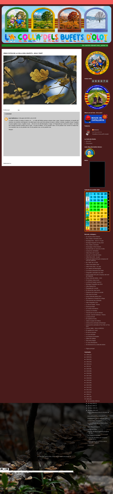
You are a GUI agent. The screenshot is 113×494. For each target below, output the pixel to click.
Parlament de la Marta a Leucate (94, 292)
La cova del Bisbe (90, 334)
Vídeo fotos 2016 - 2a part (93, 257)
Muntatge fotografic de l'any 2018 (95, 242)
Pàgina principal (90, 348)
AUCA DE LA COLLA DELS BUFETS (97, 416)
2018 (87, 373)
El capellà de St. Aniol (92, 330)
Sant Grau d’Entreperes (93, 427)
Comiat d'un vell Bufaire (92, 251)
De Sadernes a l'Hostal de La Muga (95, 298)
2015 (87, 380)
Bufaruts (96, 130)
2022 (87, 364)
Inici (41, 160)
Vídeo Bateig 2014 (91, 286)
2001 (87, 396)
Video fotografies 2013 (92, 302)
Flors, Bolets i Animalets (92, 244)
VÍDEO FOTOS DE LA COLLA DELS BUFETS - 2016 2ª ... (97, 442)
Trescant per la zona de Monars (94, 312)
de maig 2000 (91, 403)
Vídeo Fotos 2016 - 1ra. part (93, 266)
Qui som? (88, 141)
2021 (87, 366)
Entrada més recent (10, 160)
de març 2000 (91, 405)
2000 (87, 399)
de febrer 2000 (92, 408)
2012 (87, 387)
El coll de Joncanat (91, 332)
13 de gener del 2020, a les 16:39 (27, 118)
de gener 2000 (92, 410)
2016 (87, 378)
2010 (87, 392)
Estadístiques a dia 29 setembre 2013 (97, 418)
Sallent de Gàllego (91, 338)
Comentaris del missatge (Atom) (20, 163)
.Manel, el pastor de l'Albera (93, 320)
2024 (87, 359)
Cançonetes (89, 143)
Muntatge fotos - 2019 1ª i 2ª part (94, 240)
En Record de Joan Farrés (93, 290)
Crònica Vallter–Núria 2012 (94, 420)
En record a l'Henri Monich (93, 236)
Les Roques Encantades (92, 336)
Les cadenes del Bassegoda (93, 268)
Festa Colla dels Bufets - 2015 (94, 278)
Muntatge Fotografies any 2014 (94, 284)
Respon (11, 129)
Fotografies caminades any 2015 (94, 272)
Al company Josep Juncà (92, 280)
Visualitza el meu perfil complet (100, 134)
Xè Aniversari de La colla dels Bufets (95, 344)
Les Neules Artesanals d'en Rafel (95, 270)
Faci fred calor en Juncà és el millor (95, 248)
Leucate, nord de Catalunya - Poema (96, 314)
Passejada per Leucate (92, 288)
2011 (87, 389)
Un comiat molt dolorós (92, 308)
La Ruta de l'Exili (90, 316)
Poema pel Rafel (90, 306)
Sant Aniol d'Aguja (91, 340)
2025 (87, 357)
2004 (87, 394)
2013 (87, 385)
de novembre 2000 (93, 401)
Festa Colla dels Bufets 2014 (93, 296)
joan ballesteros (13, 118)
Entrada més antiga (72, 160)
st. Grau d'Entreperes (91, 342)
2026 (87, 354)
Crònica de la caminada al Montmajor (96, 323)
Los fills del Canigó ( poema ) (93, 282)
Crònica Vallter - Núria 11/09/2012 (95, 328)
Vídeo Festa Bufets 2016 (92, 264)
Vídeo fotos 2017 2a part (92, 253)
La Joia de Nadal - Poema (93, 304)
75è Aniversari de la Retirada (93, 300)
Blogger (73, 456)
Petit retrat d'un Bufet (91, 294)
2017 (87, 375)
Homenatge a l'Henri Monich (93, 247)
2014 (87, 382)
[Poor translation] (6, 469)
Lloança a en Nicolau (91, 310)
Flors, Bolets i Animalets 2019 (94, 238)
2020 (87, 368)
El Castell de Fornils (91, 318)
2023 (87, 361)
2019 (87, 371)
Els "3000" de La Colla (92, 262)
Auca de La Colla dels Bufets (93, 255)
